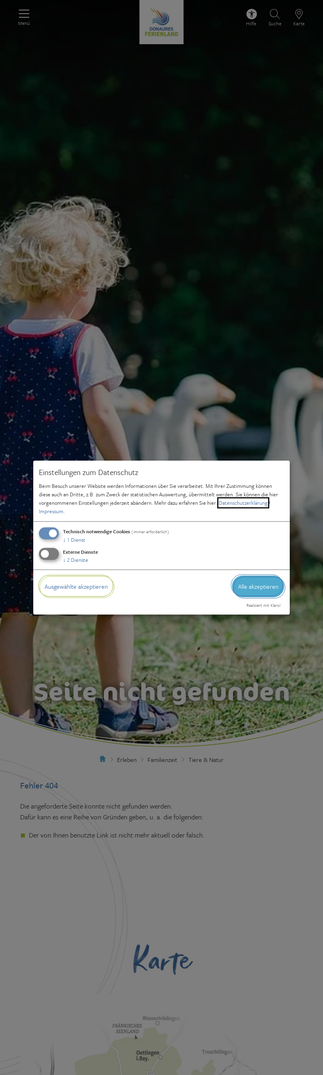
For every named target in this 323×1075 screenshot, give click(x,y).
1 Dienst (74, 540)
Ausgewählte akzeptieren (76, 586)
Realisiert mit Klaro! (263, 605)
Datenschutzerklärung (243, 503)
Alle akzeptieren (258, 586)
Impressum (51, 511)
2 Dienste (75, 560)
